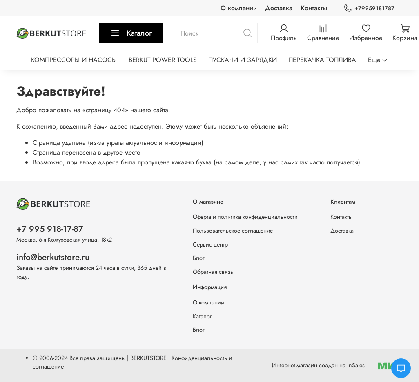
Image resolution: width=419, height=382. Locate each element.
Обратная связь (213, 272)
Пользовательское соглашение (233, 231)
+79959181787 (368, 8)
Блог (199, 258)
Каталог (131, 33)
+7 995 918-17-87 (49, 229)
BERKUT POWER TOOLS (163, 59)
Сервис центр (210, 244)
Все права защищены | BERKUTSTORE (118, 358)
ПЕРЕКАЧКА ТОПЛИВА (322, 59)
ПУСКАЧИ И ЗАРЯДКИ (242, 59)
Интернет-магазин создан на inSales (318, 365)
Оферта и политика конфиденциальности (245, 217)
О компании (239, 8)
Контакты (314, 8)
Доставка (278, 8)
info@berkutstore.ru (52, 257)
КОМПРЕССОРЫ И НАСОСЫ (74, 59)
